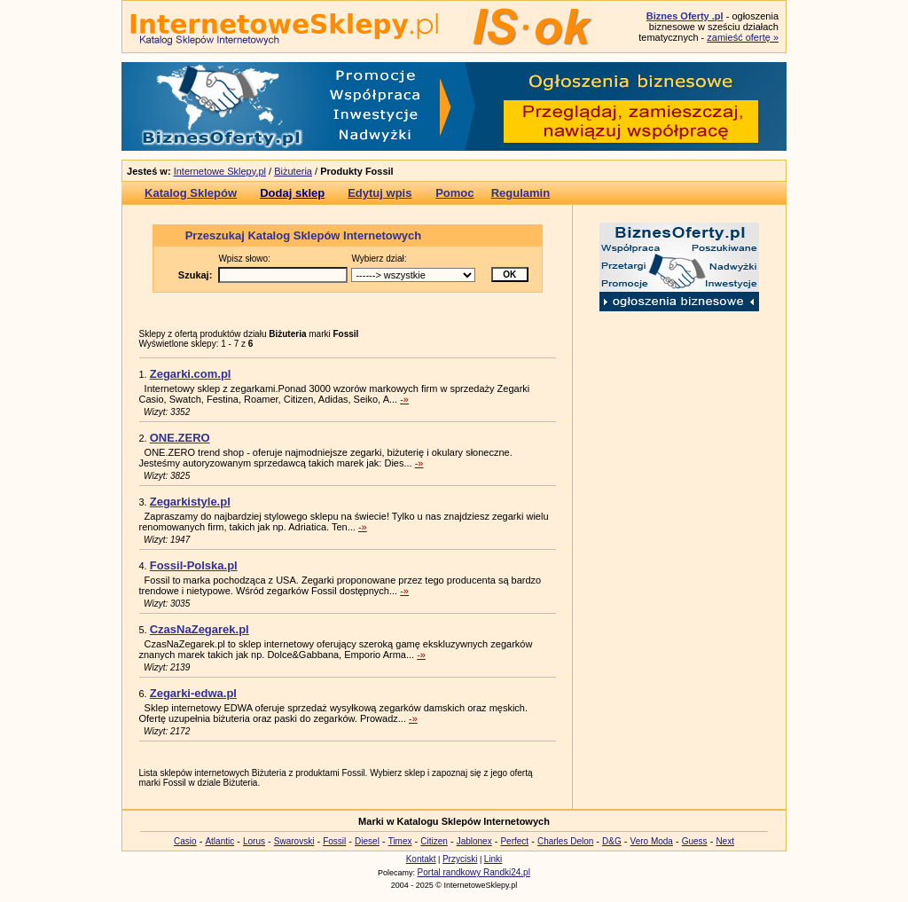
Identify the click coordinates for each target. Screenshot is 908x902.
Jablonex (474, 841)
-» (404, 399)
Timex (400, 841)
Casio (185, 841)
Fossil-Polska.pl (194, 565)
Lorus (254, 841)
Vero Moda (651, 841)
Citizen (434, 841)
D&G (612, 841)
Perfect (514, 841)
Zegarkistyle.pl (190, 501)
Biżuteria (293, 171)
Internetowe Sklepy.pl (220, 171)
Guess (695, 841)
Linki (493, 859)
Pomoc (454, 193)
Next (725, 841)
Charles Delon (565, 841)
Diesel (367, 841)
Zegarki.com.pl (190, 373)
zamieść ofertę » (743, 37)
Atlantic (219, 841)
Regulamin (520, 193)
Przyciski (459, 859)
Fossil (334, 841)
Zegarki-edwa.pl (193, 693)
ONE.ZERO (180, 437)
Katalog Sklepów (191, 193)
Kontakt (421, 859)
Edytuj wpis (379, 193)
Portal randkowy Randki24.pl (474, 872)
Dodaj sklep (292, 193)
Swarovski (294, 841)
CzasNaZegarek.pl (199, 629)
